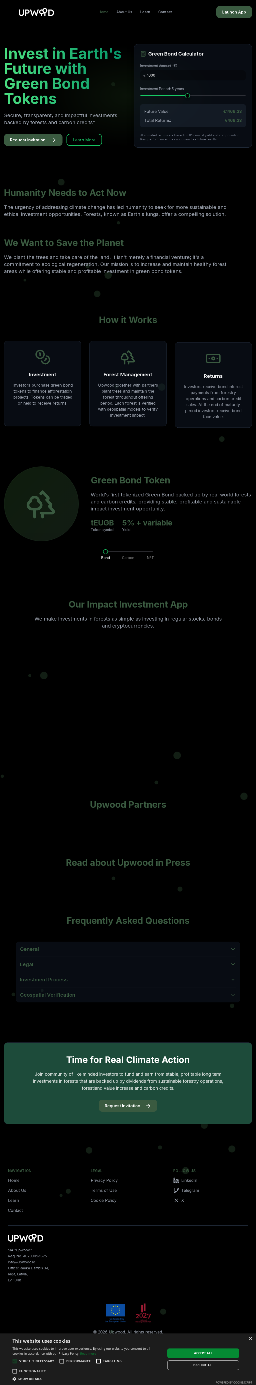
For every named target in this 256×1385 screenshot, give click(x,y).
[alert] (128, 1359)
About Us (124, 12)
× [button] (250, 1339)
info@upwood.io (21, 1262)
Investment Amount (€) (159, 66)
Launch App (234, 12)
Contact (165, 12)
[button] (86, 1378)
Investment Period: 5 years (162, 89)
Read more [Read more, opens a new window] (88, 1353)
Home (103, 12)
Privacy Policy (104, 1180)
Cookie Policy (103, 1200)
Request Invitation (33, 140)
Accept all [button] (203, 1353)
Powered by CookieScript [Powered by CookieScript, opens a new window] (234, 1382)
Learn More (84, 139)
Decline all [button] (203, 1365)
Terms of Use (104, 1190)
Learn (145, 12)
